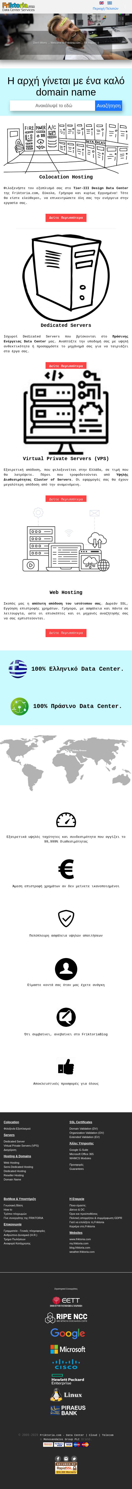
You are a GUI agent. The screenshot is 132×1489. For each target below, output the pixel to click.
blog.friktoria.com (79, 1247)
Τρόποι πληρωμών (15, 1213)
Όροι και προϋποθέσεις (83, 1213)
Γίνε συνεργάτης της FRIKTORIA (23, 1217)
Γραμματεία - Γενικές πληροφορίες (24, 1230)
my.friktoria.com (78, 1243)
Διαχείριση (10, 1149)
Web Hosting (11, 1162)
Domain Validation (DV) (83, 1128)
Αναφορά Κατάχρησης (17, 1243)
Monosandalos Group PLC (61, 1439)
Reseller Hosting (14, 1175)
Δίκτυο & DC (76, 1209)
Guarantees (76, 1168)
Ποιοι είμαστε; (77, 1205)
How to (8, 1209)
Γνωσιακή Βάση (13, 1205)
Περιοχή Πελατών (105, 8)
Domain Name (12, 1179)
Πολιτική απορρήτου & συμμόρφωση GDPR (95, 1217)
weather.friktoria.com (81, 1251)
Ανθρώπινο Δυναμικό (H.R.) (20, 1235)
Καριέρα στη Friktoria (82, 1226)
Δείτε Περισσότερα (66, 499)
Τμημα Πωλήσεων (15, 1239)
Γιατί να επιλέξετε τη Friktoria (86, 1222)
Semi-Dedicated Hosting (18, 1166)
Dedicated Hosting (15, 1171)
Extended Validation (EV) (84, 1137)
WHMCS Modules (80, 1158)
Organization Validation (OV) (86, 1132)
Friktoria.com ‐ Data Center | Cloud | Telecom (76, 1435)
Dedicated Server (14, 1141)
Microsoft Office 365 (81, 1154)
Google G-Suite (78, 1149)
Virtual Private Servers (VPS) (21, 1145)
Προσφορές (76, 1164)
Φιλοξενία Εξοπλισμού (17, 1128)
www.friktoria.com (80, 1239)
